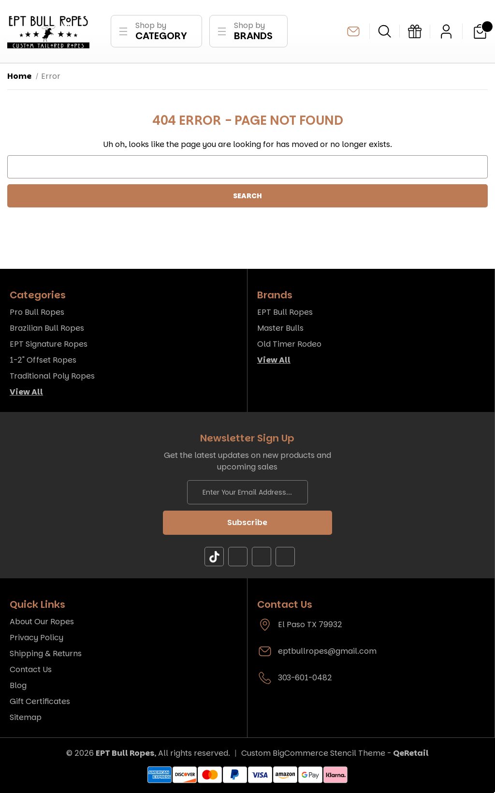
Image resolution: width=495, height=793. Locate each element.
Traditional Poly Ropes (52, 376)
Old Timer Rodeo (289, 344)
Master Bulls (280, 328)
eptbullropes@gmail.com (353, 31)
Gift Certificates (40, 701)
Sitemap (26, 717)
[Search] (384, 31)
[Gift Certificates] (415, 31)
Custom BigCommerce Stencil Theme (313, 753)
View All (26, 391)
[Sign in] (446, 31)
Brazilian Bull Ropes (47, 328)
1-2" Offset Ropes (43, 360)
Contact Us (31, 669)
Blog (18, 685)
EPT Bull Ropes (285, 312)
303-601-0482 (305, 677)
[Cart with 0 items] (480, 31)
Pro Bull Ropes (37, 312)
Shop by (161, 31)
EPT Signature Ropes (48, 344)
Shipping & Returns (46, 653)
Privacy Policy (36, 637)
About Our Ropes (42, 621)
